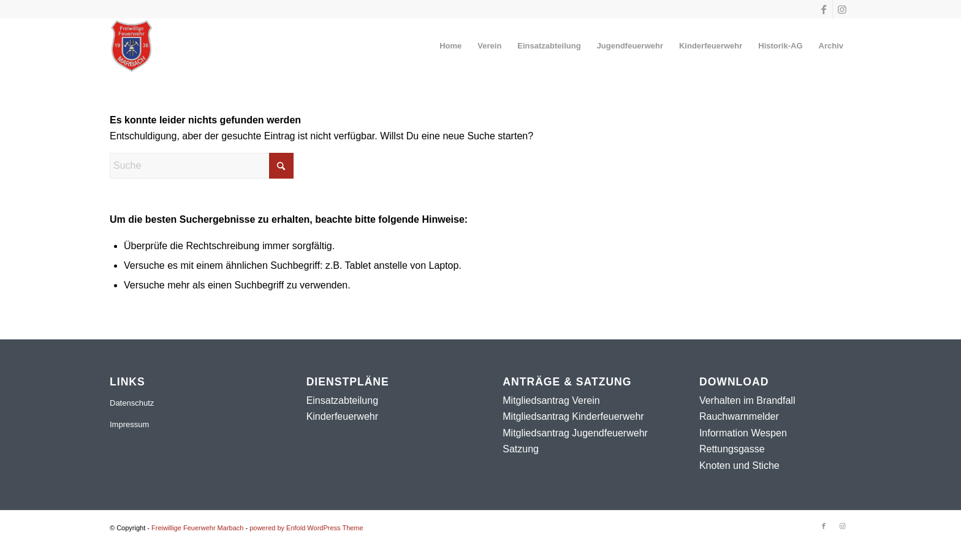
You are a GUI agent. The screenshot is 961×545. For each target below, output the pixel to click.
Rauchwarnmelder (739, 416)
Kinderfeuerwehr (342, 416)
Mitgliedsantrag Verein (551, 400)
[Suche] (202, 166)
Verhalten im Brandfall (747, 400)
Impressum (129, 424)
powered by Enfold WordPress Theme (306, 527)
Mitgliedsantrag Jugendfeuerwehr (575, 433)
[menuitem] (450, 46)
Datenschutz (132, 403)
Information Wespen (743, 433)
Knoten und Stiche (739, 465)
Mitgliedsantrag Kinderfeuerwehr (573, 416)
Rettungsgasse (732, 449)
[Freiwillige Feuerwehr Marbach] (131, 46)
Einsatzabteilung (342, 400)
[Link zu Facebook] (823, 9)
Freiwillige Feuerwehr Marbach (197, 527)
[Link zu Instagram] (842, 9)
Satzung (521, 449)
